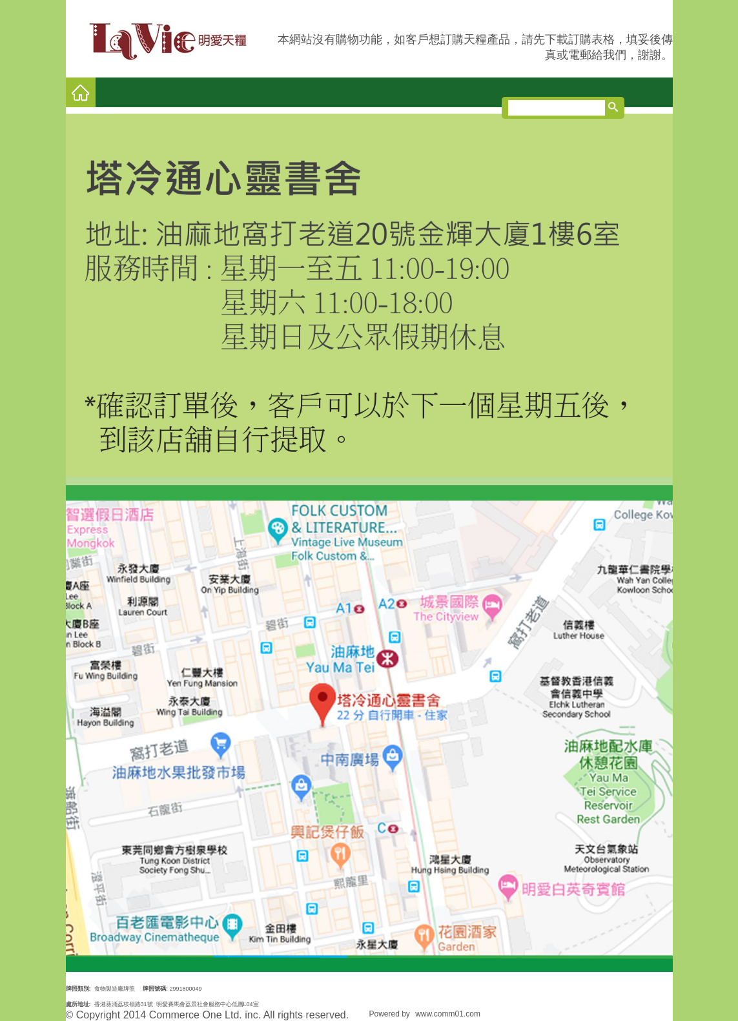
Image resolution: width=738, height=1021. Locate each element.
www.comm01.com (447, 1013)
